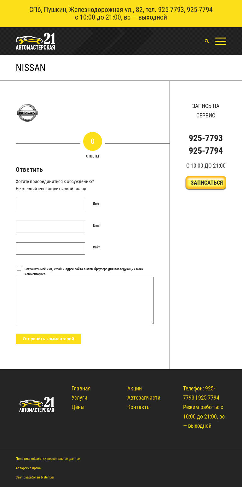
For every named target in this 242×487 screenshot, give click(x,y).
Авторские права (28, 468)
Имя (96, 204)
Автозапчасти (143, 397)
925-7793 (171, 10)
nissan (31, 67)
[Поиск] (204, 41)
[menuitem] (204, 41)
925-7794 (200, 10)
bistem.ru (47, 477)
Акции (134, 388)
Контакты (139, 407)
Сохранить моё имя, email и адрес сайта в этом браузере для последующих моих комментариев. (84, 271)
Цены (78, 407)
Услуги (79, 397)
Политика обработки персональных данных (48, 459)
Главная (81, 388)
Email (97, 225)
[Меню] (217, 41)
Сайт (96, 247)
